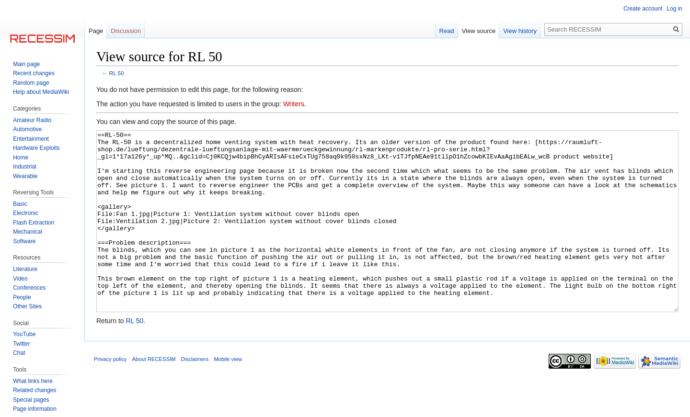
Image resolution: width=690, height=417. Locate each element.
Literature (25, 269)
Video (20, 278)
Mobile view (228, 395)
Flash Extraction (33, 222)
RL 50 (116, 73)
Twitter (21, 343)
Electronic (25, 213)
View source (479, 30)
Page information (35, 409)
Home (20, 157)
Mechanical (27, 231)
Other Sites (27, 306)
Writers (293, 104)
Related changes (34, 390)
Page (96, 30)
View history (520, 30)
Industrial (24, 166)
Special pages (31, 399)
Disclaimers (195, 395)
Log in (674, 8)
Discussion (126, 30)
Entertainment (31, 138)
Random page (31, 82)
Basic (20, 204)
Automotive (27, 129)
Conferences (29, 287)
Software (24, 241)
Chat (19, 352)
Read (446, 30)
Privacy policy (110, 395)
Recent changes (34, 73)
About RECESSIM (154, 395)
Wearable (25, 176)
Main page (26, 64)
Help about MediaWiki (41, 92)
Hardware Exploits (36, 148)
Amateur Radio (32, 120)
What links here (33, 381)
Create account (642, 8)
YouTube (24, 334)
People (22, 297)
